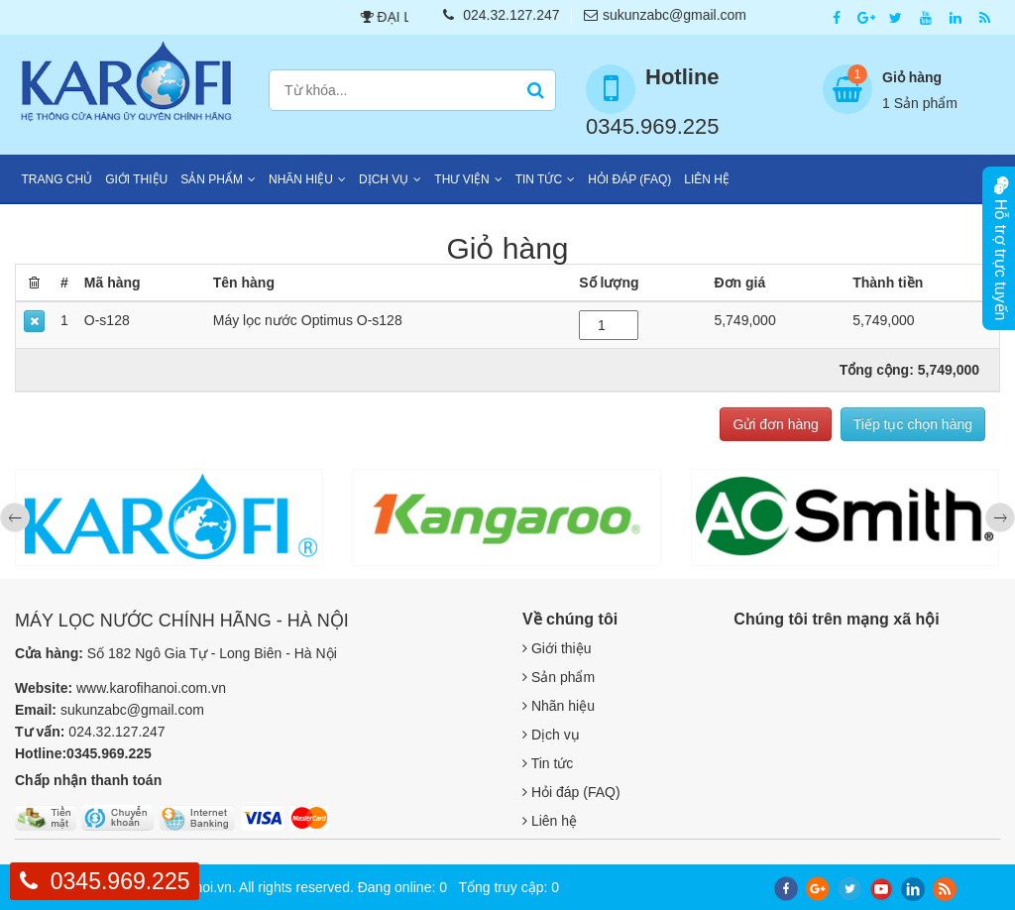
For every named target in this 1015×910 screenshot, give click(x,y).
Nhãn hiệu (301, 179)
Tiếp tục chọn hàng (912, 424)
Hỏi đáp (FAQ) (629, 179)
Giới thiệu (136, 179)
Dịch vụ (383, 179)
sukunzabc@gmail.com (665, 15)
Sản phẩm (211, 179)
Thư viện (461, 179)
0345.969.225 (120, 881)
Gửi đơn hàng (776, 424)
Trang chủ (57, 179)
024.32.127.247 (501, 15)
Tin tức (538, 179)
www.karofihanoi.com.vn (151, 688)
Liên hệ (707, 179)
